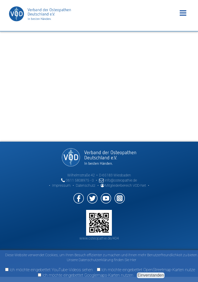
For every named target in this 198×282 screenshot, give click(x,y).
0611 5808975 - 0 (77, 180)
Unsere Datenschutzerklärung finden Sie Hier (101, 260)
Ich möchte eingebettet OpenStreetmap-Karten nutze (146, 269)
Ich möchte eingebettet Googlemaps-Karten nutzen (85, 275)
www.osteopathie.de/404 (99, 238)
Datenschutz (85, 185)
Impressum (61, 185)
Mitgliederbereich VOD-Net (123, 185)
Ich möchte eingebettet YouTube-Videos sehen (49, 269)
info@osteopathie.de (118, 180)
